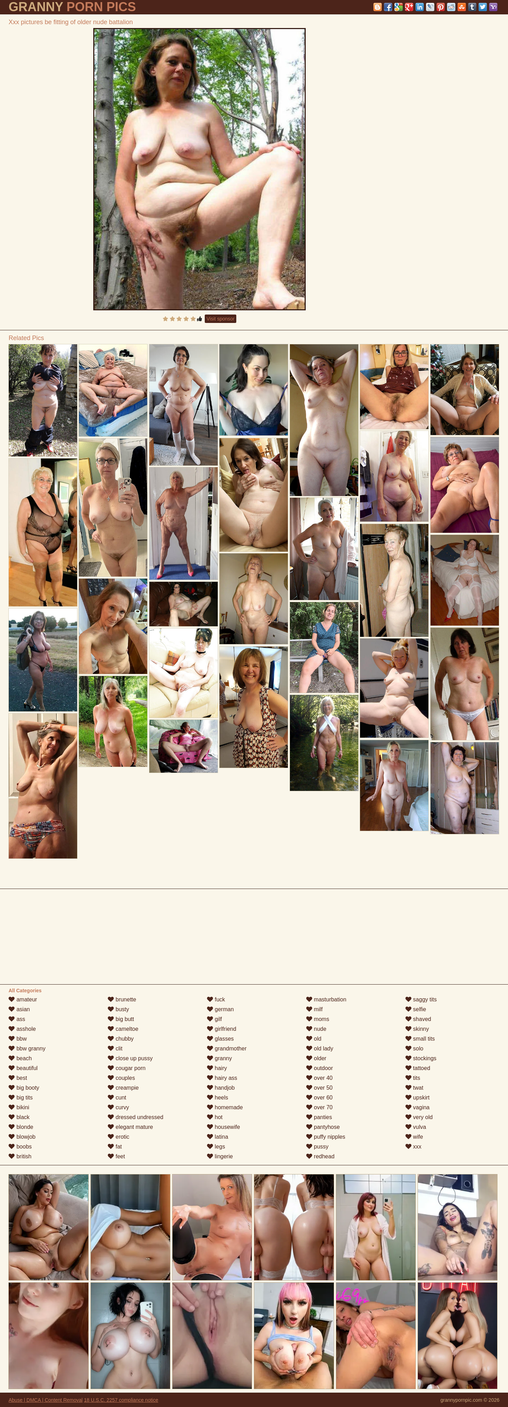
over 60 (319, 1098)
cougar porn (126, 1068)
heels (217, 1098)
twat (414, 1088)
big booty (23, 1088)
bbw (17, 1039)
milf (314, 1009)
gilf (214, 1019)
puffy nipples (325, 1137)
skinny (417, 1029)
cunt (117, 1098)
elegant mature (130, 1127)
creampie (123, 1088)
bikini (18, 1107)
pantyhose (323, 1127)
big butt (121, 1019)
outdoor (319, 1068)
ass (16, 1019)
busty (118, 1009)
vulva (415, 1127)
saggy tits (421, 999)
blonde (20, 1127)
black (18, 1117)
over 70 (319, 1107)
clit (115, 1048)
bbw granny (26, 1048)
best (17, 1078)
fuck (216, 999)
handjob (221, 1088)
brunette (122, 999)
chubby (121, 1039)
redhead (320, 1156)
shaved (418, 1019)
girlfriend (221, 1029)
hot (215, 1117)
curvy (118, 1107)
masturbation (326, 999)
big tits (20, 1098)
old (313, 1039)
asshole (22, 1029)
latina (217, 1137)
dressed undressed (135, 1117)
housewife (223, 1127)
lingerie (220, 1156)
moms (317, 1019)
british (19, 1156)
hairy (217, 1068)
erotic (118, 1137)
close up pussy (130, 1058)
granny (219, 1058)
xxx (413, 1147)
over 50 (319, 1088)
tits (412, 1078)
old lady (319, 1048)
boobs (20, 1147)
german (220, 1009)
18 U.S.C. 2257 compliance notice (121, 1400)
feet (116, 1156)
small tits (420, 1039)
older (316, 1058)
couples (121, 1078)
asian (19, 1009)
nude (316, 1029)
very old (419, 1117)
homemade (225, 1107)
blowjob (21, 1137)
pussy (317, 1147)
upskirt (417, 1098)
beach (20, 1058)
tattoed (417, 1068)
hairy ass (222, 1078)
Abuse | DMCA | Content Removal (45, 1400)
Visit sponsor (220, 319)
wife (414, 1137)
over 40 (319, 1078)
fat (115, 1147)
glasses (220, 1039)
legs (216, 1147)
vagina (417, 1107)
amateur (22, 999)
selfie (415, 1009)
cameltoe (123, 1029)
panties (319, 1117)
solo (414, 1048)
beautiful (23, 1068)
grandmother (226, 1048)
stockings (420, 1058)
